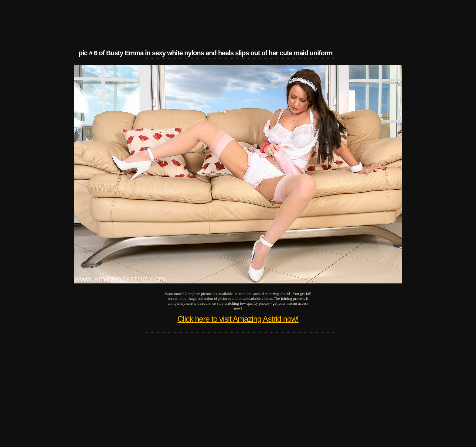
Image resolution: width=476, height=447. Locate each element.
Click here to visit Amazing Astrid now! (238, 318)
